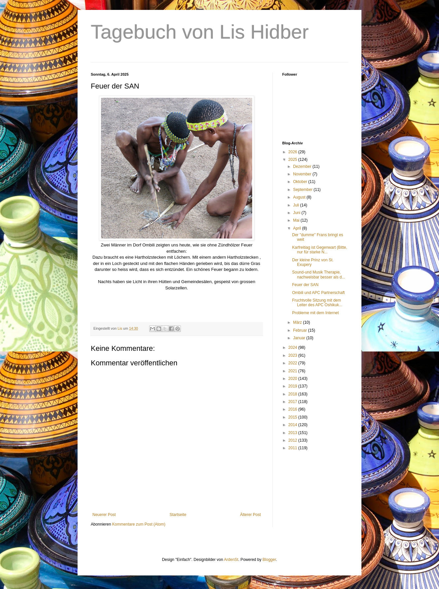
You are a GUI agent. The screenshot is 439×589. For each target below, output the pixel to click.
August (300, 197)
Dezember (303, 166)
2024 (293, 347)
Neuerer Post (104, 514)
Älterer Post (250, 514)
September (303, 189)
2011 (293, 448)
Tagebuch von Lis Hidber (200, 32)
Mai (297, 220)
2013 (293, 432)
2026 (293, 152)
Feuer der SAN (305, 284)
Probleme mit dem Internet (315, 313)
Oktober (300, 181)
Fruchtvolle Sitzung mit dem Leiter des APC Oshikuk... (317, 302)
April (297, 228)
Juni (297, 212)
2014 (293, 425)
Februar (300, 330)
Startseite (178, 514)
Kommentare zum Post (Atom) (138, 524)
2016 (293, 409)
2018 (293, 394)
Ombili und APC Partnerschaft (318, 292)
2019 (293, 386)
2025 (293, 159)
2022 (293, 363)
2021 (293, 371)
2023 (293, 355)
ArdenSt (231, 559)
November (303, 174)
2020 (293, 378)
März (298, 322)
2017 (293, 401)
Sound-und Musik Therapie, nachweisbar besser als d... (318, 274)
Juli (296, 205)
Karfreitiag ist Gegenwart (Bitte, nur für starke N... (319, 249)
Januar (299, 338)
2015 (293, 417)
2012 (293, 440)
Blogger (269, 559)
